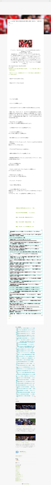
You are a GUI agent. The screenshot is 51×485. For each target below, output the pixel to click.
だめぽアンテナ (18, 470)
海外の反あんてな (18, 478)
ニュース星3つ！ (18, 472)
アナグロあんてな (18, 467)
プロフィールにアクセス (23, 452)
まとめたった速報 (18, 474)
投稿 (17, 459)
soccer (10, 316)
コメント (18, 460)
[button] (9, 25)
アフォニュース (18, 468)
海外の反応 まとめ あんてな (19, 479)
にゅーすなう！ (18, 471)
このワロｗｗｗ (18, 469)
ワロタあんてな (18, 477)
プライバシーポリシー (18, 456)
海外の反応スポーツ (23, 451)
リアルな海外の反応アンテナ (19, 476)
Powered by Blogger (25, 483)
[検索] (49, 1)
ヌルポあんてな (18, 473)
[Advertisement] (25, 6)
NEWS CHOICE (18, 466)
